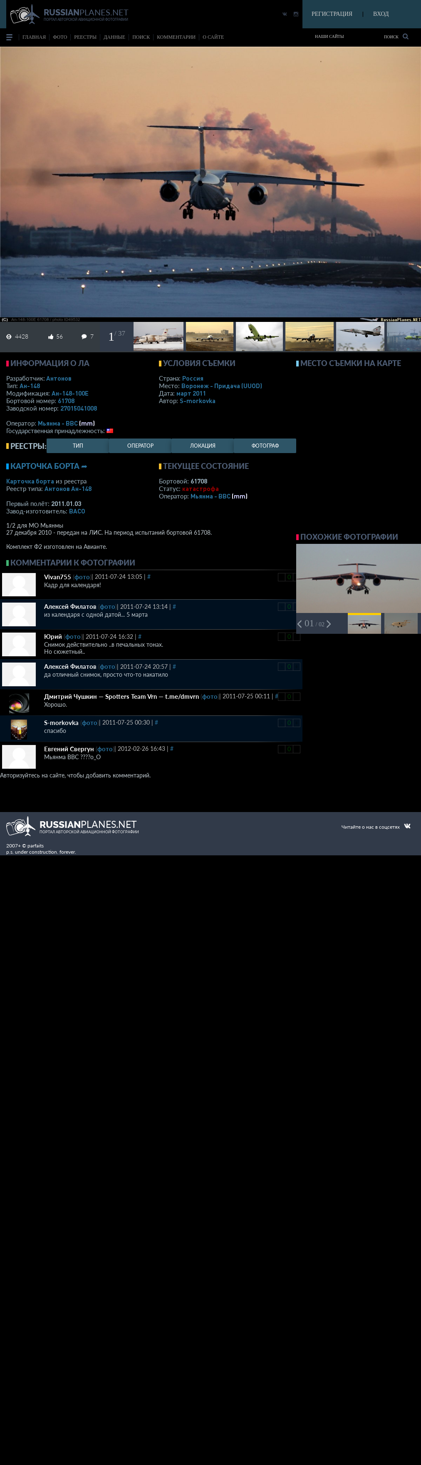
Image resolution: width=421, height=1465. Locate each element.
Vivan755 (57, 577)
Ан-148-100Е (70, 393)
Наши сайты (329, 36)
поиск (141, 37)
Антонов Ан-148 (68, 488)
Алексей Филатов (70, 606)
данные (114, 37)
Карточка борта (30, 481)
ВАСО (77, 511)
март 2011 (191, 393)
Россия (192, 378)
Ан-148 (30, 385)
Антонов (59, 378)
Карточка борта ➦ (48, 466)
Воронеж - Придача (221, 385)
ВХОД (381, 14)
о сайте (213, 37)
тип (78, 446)
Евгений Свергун (69, 748)
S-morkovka (197, 400)
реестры (85, 37)
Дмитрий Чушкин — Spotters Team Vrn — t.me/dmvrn (121, 696)
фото (60, 37)
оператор (140, 446)
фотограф (265, 446)
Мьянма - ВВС (58, 423)
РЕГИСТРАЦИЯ (332, 14)
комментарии (176, 37)
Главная (34, 37)
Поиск (396, 36)
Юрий (53, 636)
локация (202, 446)
